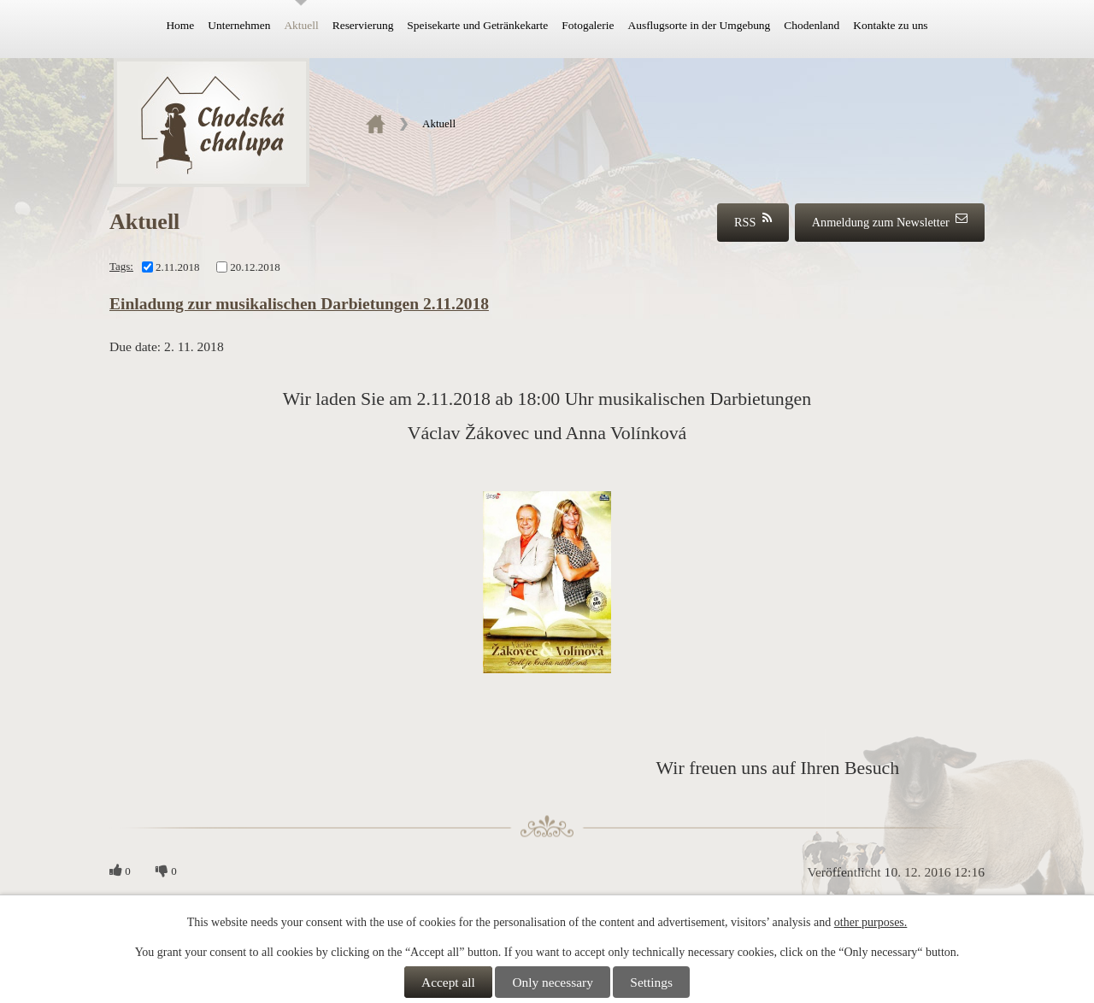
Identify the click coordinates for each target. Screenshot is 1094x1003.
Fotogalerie (588, 25)
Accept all (448, 982)
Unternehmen (239, 25)
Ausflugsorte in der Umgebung (698, 25)
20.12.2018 (255, 266)
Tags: (121, 266)
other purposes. (871, 922)
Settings (651, 982)
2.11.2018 (178, 266)
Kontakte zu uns (890, 25)
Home (180, 25)
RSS (753, 220)
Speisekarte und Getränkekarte (477, 25)
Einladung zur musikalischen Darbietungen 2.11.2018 (299, 304)
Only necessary (552, 982)
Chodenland (811, 25)
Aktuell (301, 25)
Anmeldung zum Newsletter (890, 220)
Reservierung (363, 25)
